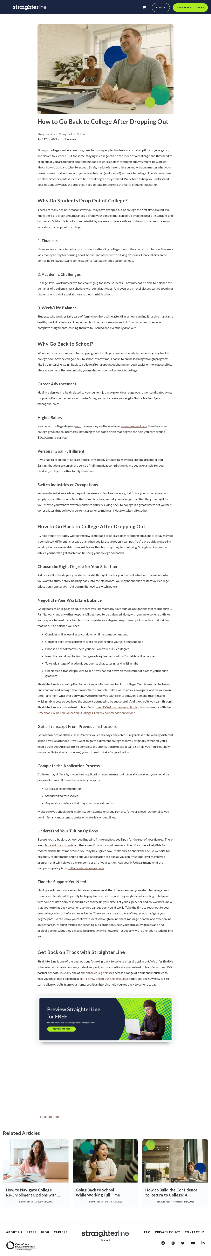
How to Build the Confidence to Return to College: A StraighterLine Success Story (171, 1195)
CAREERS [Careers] (60, 1232)
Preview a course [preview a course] (190, 7)
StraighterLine (46, 134)
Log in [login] (161, 7)
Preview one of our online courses (106, 978)
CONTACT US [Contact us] (195, 1232)
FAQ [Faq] (147, 1232)
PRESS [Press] (31, 1232)
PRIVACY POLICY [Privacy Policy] (167, 1232)
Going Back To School (72, 134)
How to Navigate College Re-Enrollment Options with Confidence (31, 1195)
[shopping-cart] (144, 7)
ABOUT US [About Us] (14, 1232)
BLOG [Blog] (45, 1232)
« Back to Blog (49, 1116)
